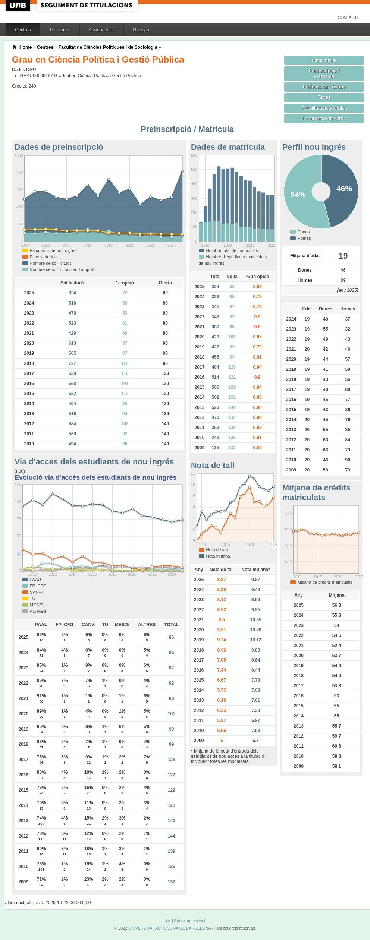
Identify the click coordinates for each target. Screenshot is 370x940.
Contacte (349, 17)
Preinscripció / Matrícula (324, 73)
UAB (18, 5)
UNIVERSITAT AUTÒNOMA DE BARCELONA (169, 928)
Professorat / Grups (324, 86)
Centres (23, 29)
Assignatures (102, 29)
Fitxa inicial (324, 60)
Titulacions (59, 29)
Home (25, 47)
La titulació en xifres (324, 118)
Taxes (324, 97)
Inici (166, 920)
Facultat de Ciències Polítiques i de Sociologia (108, 47)
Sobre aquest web (190, 920)
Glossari (141, 29)
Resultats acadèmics (324, 108)
